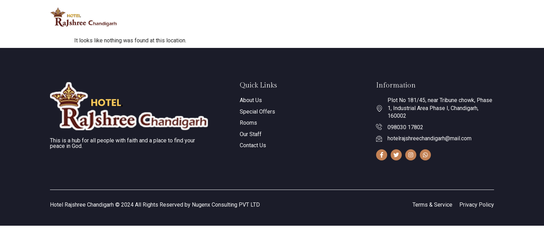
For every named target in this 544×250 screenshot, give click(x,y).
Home (222, 17)
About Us (251, 17)
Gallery (326, 17)
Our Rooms (288, 17)
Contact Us (358, 17)
